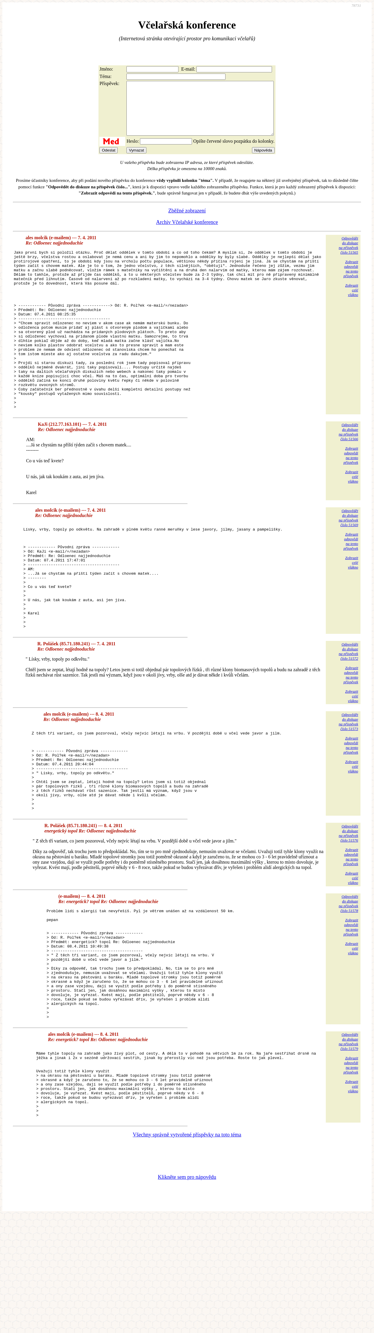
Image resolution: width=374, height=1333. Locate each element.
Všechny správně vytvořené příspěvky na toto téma (187, 1251)
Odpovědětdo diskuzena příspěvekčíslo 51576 (348, 913)
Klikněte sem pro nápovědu (187, 1294)
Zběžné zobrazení (187, 221)
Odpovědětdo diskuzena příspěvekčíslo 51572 (348, 715)
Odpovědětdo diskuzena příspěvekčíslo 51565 (348, 256)
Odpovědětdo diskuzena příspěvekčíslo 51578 (348, 984)
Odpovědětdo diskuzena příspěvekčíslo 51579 (348, 1144)
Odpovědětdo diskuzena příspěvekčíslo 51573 (348, 785)
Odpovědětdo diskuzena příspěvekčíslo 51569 (348, 560)
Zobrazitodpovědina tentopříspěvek (350, 279)
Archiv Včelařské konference (187, 233)
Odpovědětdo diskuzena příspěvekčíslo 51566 (348, 474)
